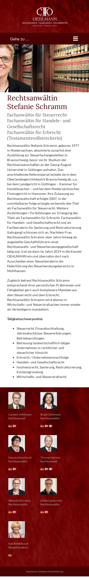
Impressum (31, 571)
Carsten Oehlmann (20, 414)
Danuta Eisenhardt (20, 457)
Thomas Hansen (50, 457)
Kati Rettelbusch (18, 543)
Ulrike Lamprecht (51, 500)
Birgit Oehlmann (50, 414)
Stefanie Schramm (19, 500)
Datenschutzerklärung (51, 571)
